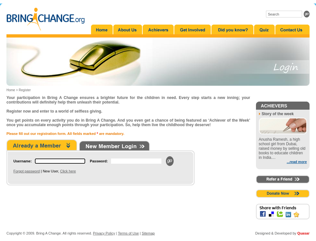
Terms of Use (128, 233)
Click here (68, 171)
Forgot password (27, 171)
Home (10, 90)
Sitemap (148, 233)
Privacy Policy (104, 233)
